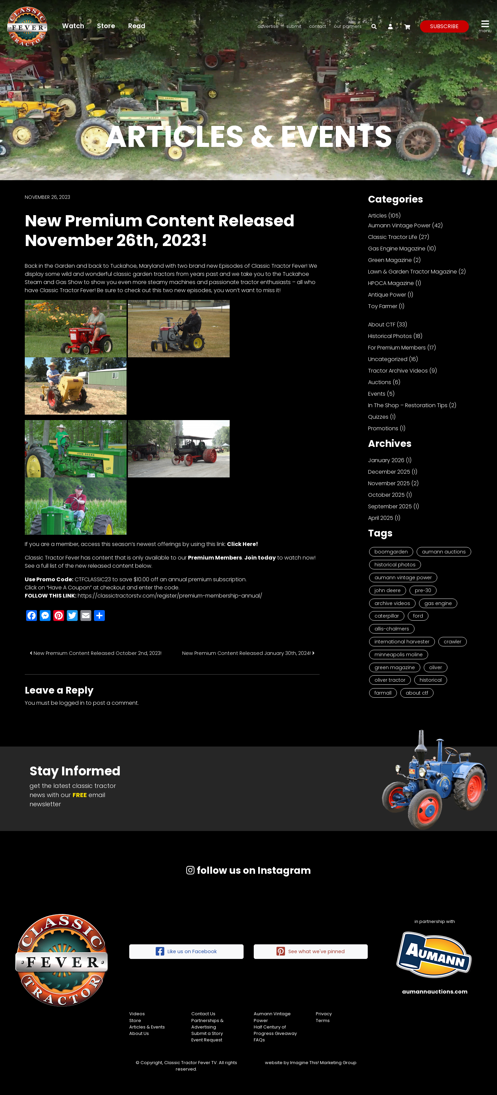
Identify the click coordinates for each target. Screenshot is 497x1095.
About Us (139, 1033)
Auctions (379, 382)
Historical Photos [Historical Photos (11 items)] (395, 564)
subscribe (444, 26)
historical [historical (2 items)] (431, 680)
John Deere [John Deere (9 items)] (388, 590)
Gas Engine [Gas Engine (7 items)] (438, 603)
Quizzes (378, 417)
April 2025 (380, 518)
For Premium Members (397, 348)
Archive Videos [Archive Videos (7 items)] (392, 603)
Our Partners (348, 26)
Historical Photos (390, 336)
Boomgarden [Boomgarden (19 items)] (391, 551)
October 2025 (386, 495)
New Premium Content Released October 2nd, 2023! (95, 653)
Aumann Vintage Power (399, 225)
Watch (73, 26)
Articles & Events (147, 1027)
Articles (377, 216)
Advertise (268, 26)
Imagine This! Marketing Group (323, 1062)
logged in (71, 703)
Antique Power (387, 295)
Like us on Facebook (186, 952)
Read (136, 26)
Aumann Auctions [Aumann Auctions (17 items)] (444, 551)
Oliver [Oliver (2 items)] (435, 667)
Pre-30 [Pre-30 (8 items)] (423, 590)
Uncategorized (387, 359)
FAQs (259, 1040)
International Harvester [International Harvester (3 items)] (402, 641)
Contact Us (203, 1014)
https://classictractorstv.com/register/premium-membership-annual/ (170, 596)
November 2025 (389, 483)
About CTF (381, 324)
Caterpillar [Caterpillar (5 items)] (387, 615)
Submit (293, 26)
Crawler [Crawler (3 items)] (452, 641)
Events (376, 394)
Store (106, 26)
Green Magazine (390, 260)
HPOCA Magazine (391, 283)
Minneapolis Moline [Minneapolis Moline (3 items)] (399, 654)
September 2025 (390, 506)
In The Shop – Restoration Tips (407, 405)
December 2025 (389, 472)
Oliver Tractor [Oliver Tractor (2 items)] (390, 680)
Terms (323, 1020)
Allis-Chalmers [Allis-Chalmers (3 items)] (392, 628)
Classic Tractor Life (392, 237)
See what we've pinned (310, 952)
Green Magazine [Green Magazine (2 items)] (395, 667)
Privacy (324, 1014)
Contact (317, 26)
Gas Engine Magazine (396, 248)
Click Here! (242, 544)
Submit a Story (207, 1033)
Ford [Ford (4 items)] (418, 615)
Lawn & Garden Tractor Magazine (412, 272)
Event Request (206, 1040)
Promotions (383, 428)
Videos (137, 1014)
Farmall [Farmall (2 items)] (383, 693)
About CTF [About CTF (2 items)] (417, 693)
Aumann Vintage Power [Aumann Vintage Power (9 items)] (403, 577)
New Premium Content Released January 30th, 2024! (248, 653)
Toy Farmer (382, 306)
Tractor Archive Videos (398, 371)
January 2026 (386, 460)
